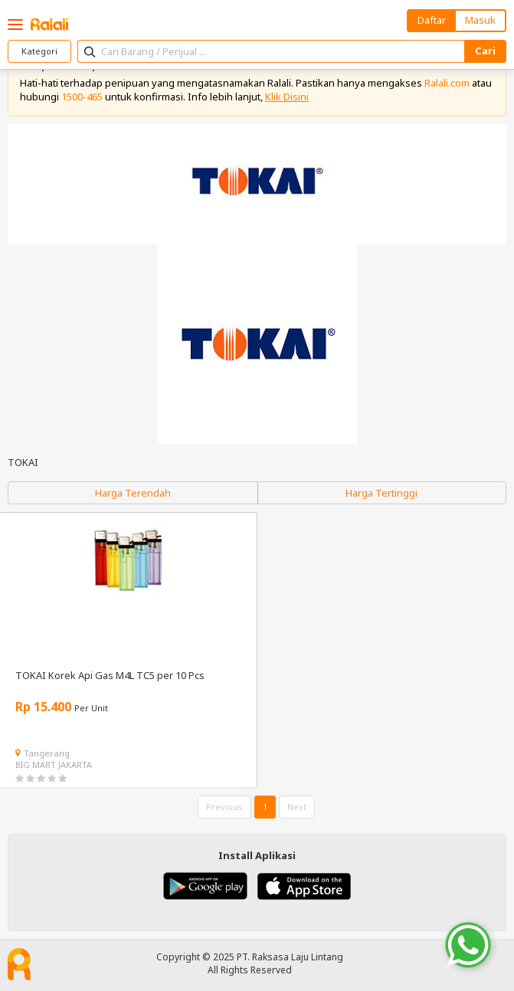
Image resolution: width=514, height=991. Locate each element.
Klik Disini (287, 96)
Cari (485, 50)
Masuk (480, 20)
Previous (224, 806)
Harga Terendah (133, 493)
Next (296, 806)
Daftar (431, 20)
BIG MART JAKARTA (53, 764)
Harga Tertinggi (381, 493)
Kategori (39, 51)
